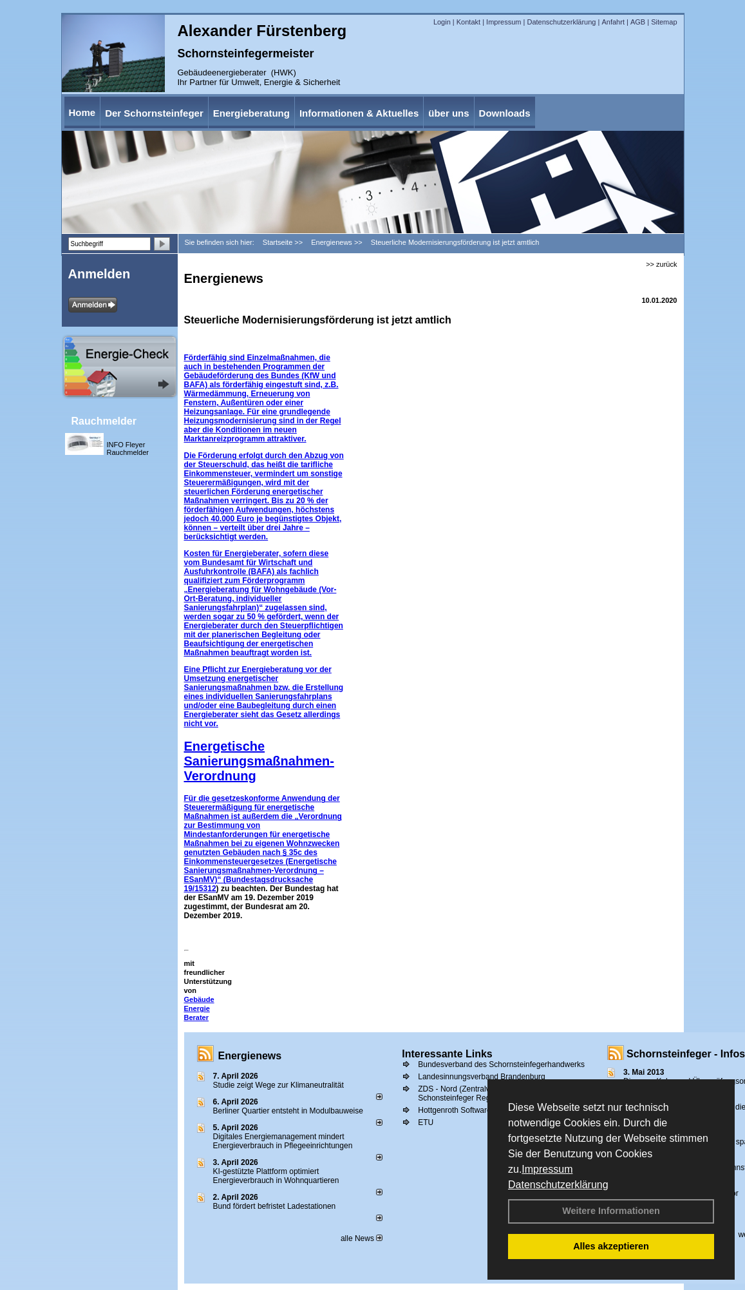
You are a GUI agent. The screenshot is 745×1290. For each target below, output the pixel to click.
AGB (637, 22)
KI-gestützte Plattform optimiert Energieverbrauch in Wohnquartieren (276, 1176)
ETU (425, 1122)
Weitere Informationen (611, 1211)
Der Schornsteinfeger (154, 113)
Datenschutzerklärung (558, 1184)
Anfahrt (612, 22)
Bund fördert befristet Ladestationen (274, 1206)
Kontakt (468, 22)
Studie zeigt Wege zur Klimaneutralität (278, 1085)
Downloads (505, 113)
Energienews (250, 1055)
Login (442, 22)
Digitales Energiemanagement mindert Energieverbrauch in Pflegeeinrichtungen (283, 1141)
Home (82, 112)
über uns (448, 113)
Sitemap (664, 22)
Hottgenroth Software (454, 1110)
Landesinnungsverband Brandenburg (481, 1076)
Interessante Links (447, 1053)
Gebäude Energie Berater (199, 1008)
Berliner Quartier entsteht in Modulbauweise (288, 1110)
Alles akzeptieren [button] (611, 1246)
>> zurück (661, 264)
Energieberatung (251, 113)
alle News (361, 1238)
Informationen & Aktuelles (359, 113)
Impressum (547, 1169)
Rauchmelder (104, 421)
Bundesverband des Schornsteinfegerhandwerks (501, 1064)
